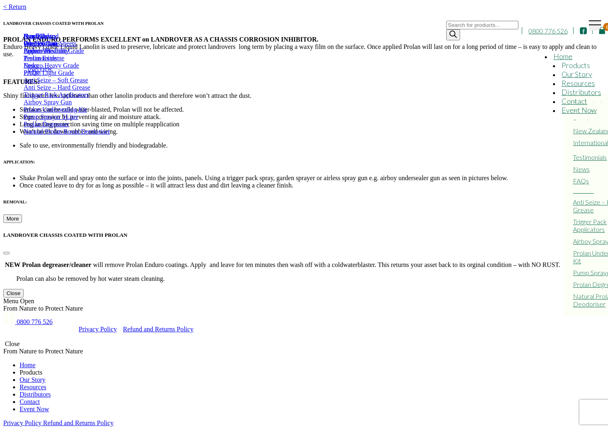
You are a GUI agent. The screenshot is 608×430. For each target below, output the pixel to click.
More (13, 219)
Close (13, 293)
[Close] (6, 253)
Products (576, 65)
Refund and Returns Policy (158, 329)
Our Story (577, 74)
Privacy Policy (98, 329)
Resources (578, 83)
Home (563, 56)
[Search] (453, 34)
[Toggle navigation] (595, 25)
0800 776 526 (548, 31)
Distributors (581, 92)
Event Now (579, 110)
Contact (574, 101)
